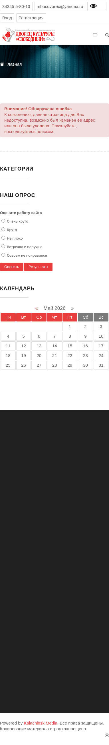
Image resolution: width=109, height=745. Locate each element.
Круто (11, 230)
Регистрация (31, 17)
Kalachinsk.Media (40, 723)
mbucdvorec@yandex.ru (60, 6)
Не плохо (14, 238)
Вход (7, 17)
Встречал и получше (24, 247)
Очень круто (17, 221)
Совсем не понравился (26, 255)
